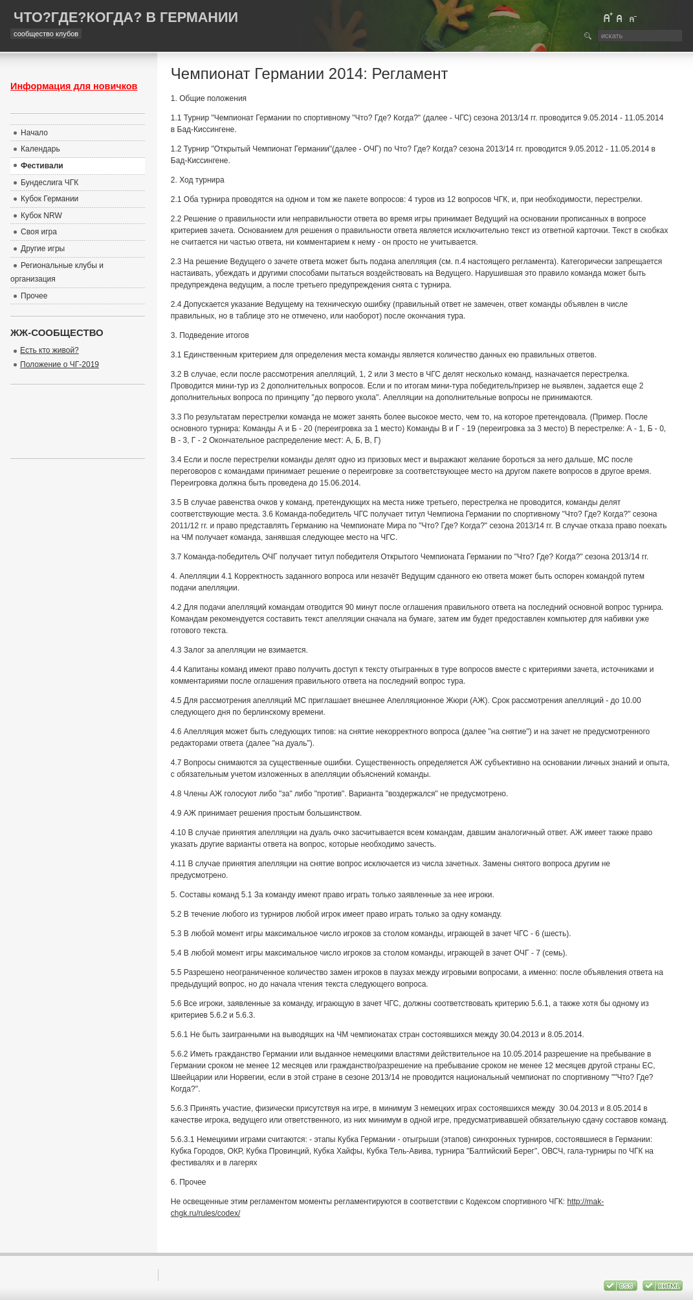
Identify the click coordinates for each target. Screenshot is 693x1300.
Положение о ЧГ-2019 (59, 364)
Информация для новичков (73, 86)
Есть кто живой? (49, 350)
